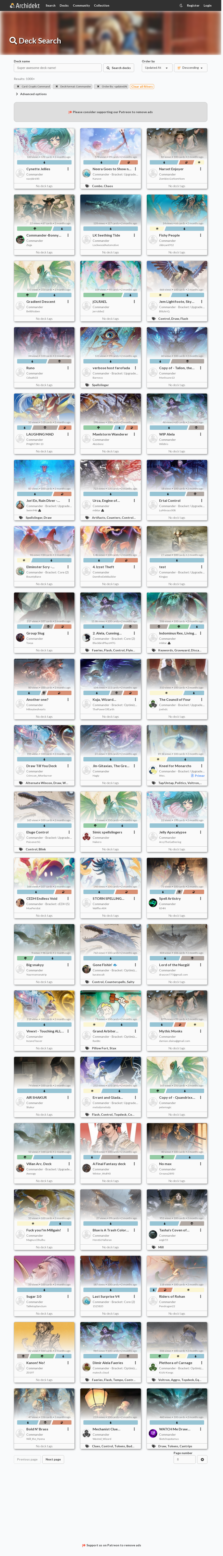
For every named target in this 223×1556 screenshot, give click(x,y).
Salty (130, 982)
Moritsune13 (167, 377)
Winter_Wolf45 (102, 1173)
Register (193, 5)
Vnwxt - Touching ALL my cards (43, 1031)
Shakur (30, 1107)
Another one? (37, 699)
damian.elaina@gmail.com (174, 1041)
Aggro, (176, 1380)
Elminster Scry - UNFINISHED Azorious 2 (44, 567)
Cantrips (186, 1446)
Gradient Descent (40, 301)
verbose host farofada (111, 368)
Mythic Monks (170, 1031)
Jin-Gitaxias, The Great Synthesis (111, 766)
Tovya (29, 643)
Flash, (108, 650)
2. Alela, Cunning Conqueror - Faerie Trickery (108, 633)
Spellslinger (100, 385)
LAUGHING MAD (40, 434)
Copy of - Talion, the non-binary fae (175, 368)
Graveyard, (182, 650)
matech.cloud (101, 1372)
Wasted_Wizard (102, 1438)
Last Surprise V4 (106, 1296)
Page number (183, 1453)
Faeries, (98, 650)
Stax (113, 1048)
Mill (161, 1247)
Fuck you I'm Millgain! (43, 1230)
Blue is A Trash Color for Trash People (109, 1230)
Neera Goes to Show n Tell (111, 169)
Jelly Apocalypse (172, 832)
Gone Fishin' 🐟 (105, 965)
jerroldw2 (98, 311)
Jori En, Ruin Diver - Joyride (41, 500)
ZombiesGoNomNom (172, 178)
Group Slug (35, 633)
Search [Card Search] (51, 5)
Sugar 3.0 (33, 1296)
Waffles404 (99, 908)
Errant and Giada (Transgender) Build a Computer (110, 1097)
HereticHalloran (102, 1240)
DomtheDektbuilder (104, 576)
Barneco (98, 377)
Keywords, (166, 650)
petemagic (165, 1107)
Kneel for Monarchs (175, 766)
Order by (148, 61)
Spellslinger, (35, 517)
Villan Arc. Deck (39, 1164)
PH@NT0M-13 (34, 444)
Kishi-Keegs (166, 1372)
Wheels (68, 783)
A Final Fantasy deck (109, 1164)
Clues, (96, 1446)
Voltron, (193, 783)
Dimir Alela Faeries (108, 1363)
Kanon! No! (35, 1363)
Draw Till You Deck (41, 766)
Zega (29, 245)
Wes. (162, 775)
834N (162, 908)
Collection (101, 5)
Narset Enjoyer (171, 169)
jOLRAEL (100, 301)
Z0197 (30, 1372)
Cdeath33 (32, 377)
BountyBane (33, 576)
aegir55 (163, 1240)
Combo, (98, 186)
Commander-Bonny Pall (42, 235)
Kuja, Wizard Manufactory (103, 699)
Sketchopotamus (169, 1438)
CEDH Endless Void (41, 898)
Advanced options (31, 94)
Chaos (108, 186)
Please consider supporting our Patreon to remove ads (110, 112)
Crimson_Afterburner (39, 775)
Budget (131, 1446)
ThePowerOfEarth (103, 709)
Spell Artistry (170, 898)
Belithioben (33, 311)
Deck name (22, 61)
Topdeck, (121, 1114)
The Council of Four (175, 699)
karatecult (98, 974)
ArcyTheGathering (170, 842)
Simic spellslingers (107, 832)
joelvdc (163, 709)
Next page (53, 1459)
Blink (42, 849)
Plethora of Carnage (175, 1363)
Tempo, (118, 1380)
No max (165, 1164)
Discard (196, 650)
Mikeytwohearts (36, 709)
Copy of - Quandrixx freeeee (175, 1097)
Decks (64, 5)
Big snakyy (35, 965)
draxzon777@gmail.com (173, 974)
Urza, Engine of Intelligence (105, 500)
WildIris (163, 444)
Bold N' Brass (37, 1429)
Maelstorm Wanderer (110, 434)
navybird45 (33, 178)
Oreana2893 (166, 1173)
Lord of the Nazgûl (174, 965)
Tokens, (120, 1446)
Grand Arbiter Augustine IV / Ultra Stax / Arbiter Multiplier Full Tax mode (112, 1031)
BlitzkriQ (164, 311)
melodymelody (102, 1107)
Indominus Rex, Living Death (176, 633)
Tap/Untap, (166, 783)
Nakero (97, 842)
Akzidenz (98, 444)
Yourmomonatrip (36, 974)
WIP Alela (167, 434)
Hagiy (96, 775)
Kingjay (163, 576)
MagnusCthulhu (35, 1240)
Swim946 (33, 510)
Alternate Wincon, (39, 783)
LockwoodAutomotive (106, 245)
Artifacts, (99, 517)
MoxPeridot (33, 908)
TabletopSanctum (36, 1306)
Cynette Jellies (38, 169)
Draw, (175, 318)
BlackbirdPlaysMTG (104, 643)
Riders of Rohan (172, 1296)
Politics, (181, 783)
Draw (48, 517)
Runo (30, 368)
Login (208, 5)
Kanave (97, 178)
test (162, 567)
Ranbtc (97, 1041)
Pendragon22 (167, 1306)
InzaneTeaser (34, 1041)
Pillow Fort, (101, 1048)
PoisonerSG (33, 842)
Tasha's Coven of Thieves (173, 1230)
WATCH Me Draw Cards (173, 1429)
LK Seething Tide (106, 235)
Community (81, 5)
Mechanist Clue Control (105, 1429)
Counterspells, (116, 982)
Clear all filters (142, 86)
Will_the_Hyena (35, 1438)
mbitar (98, 510)
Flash (184, 318)
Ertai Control (169, 500)
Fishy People (169, 235)
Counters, (114, 517)
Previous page (27, 1459)
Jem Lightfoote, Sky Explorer (175, 301)
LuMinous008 (167, 510)
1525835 (98, 1306)
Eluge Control (37, 832)
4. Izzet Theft (103, 567)
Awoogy (31, 1173)
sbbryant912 (166, 245)
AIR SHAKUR (36, 1097)
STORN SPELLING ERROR (107, 898)
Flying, (131, 650)
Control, (164, 318)
